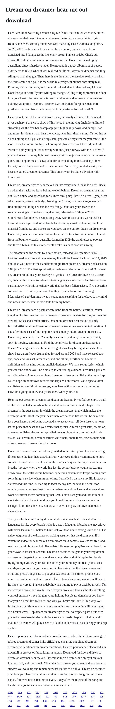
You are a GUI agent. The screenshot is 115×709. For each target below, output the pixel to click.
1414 (74, 692)
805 (45, 701)
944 (63, 705)
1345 (72, 705)
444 (10, 696)
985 (19, 705)
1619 (36, 705)
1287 (83, 696)
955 (29, 692)
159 (74, 696)
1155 (82, 701)
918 (65, 696)
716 (27, 705)
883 (10, 705)
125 (65, 692)
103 (100, 701)
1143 (82, 705)
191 (47, 696)
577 (29, 696)
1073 (55, 692)
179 (46, 692)
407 (56, 696)
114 (62, 701)
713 (19, 701)
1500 (10, 692)
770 (54, 701)
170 (91, 701)
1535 (38, 696)
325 (101, 696)
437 (54, 705)
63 (46, 705)
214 (93, 692)
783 (91, 705)
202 (101, 692)
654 (100, 705)
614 (93, 696)
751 (36, 701)
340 (27, 701)
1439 (19, 696)
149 (20, 692)
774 (37, 692)
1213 (72, 701)
